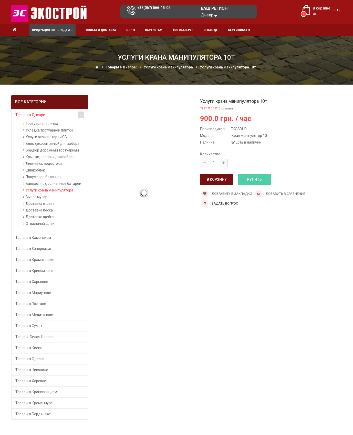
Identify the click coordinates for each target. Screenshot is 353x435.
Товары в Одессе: (30, 359)
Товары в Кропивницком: (36, 392)
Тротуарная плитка (42, 124)
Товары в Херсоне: (31, 381)
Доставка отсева (40, 203)
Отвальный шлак (40, 223)
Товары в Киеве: (29, 348)
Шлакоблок (35, 170)
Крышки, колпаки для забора (50, 157)
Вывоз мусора (37, 197)
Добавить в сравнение (280, 194)
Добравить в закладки (226, 194)
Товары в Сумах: (29, 326)
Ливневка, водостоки (44, 163)
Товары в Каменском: (33, 238)
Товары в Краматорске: (35, 260)
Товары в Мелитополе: (34, 315)
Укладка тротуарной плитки (49, 130)
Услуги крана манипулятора (49, 190)
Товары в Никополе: (32, 370)
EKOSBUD (239, 129)
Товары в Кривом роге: (34, 271)
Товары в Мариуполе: (33, 293)
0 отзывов (226, 108)
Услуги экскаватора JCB (46, 137)
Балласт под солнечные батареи (53, 183)
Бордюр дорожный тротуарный (52, 150)
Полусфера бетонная (43, 177)
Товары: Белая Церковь (35, 337)
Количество (210, 154)
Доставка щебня (40, 217)
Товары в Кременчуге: (34, 403)
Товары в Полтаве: (31, 304)
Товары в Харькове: (32, 282)
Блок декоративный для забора (52, 143)
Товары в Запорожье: (33, 249)
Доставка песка (39, 210)
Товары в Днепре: (30, 115)
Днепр (209, 15)
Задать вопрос (225, 203)
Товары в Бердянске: (33, 414)
